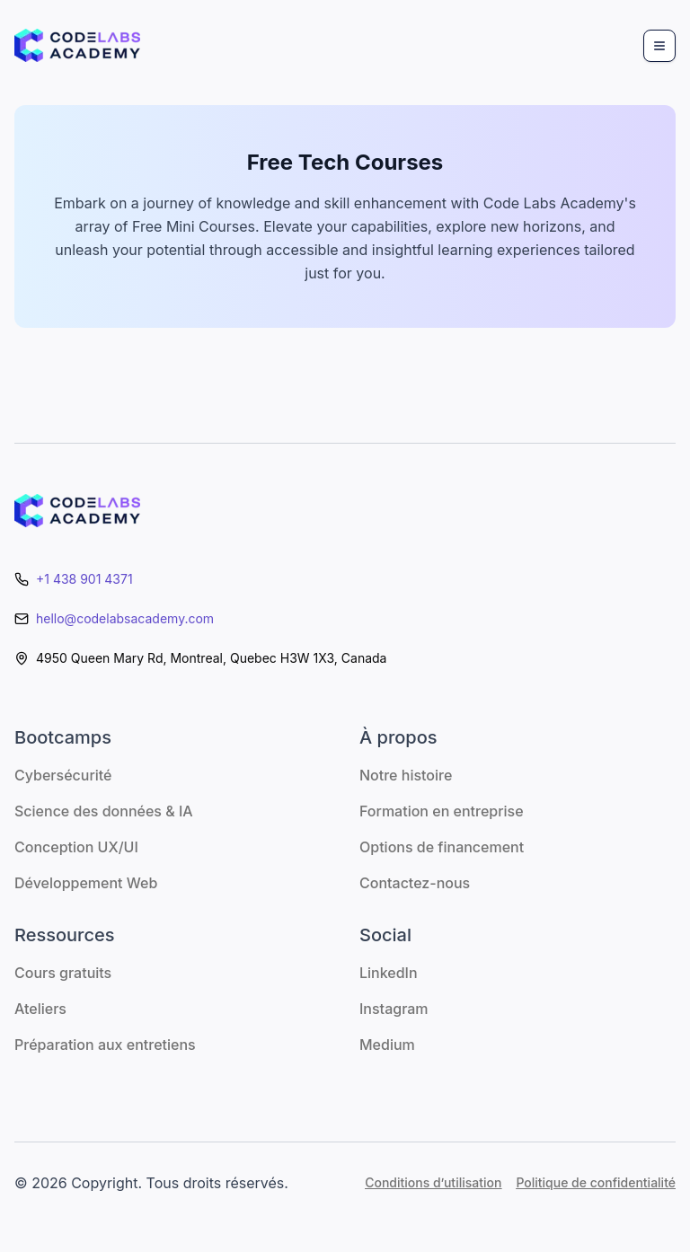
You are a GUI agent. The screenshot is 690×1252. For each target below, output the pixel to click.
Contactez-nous (414, 883)
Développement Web (85, 883)
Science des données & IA (103, 811)
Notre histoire (405, 775)
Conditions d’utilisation (433, 1182)
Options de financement (441, 847)
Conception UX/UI (76, 847)
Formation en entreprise (441, 811)
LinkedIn (388, 973)
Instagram (394, 1009)
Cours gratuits (62, 973)
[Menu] (659, 46)
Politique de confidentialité (596, 1182)
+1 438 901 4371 (84, 578)
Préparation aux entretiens (105, 1045)
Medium (387, 1045)
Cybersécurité (62, 775)
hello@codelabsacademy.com (125, 618)
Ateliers (40, 1009)
